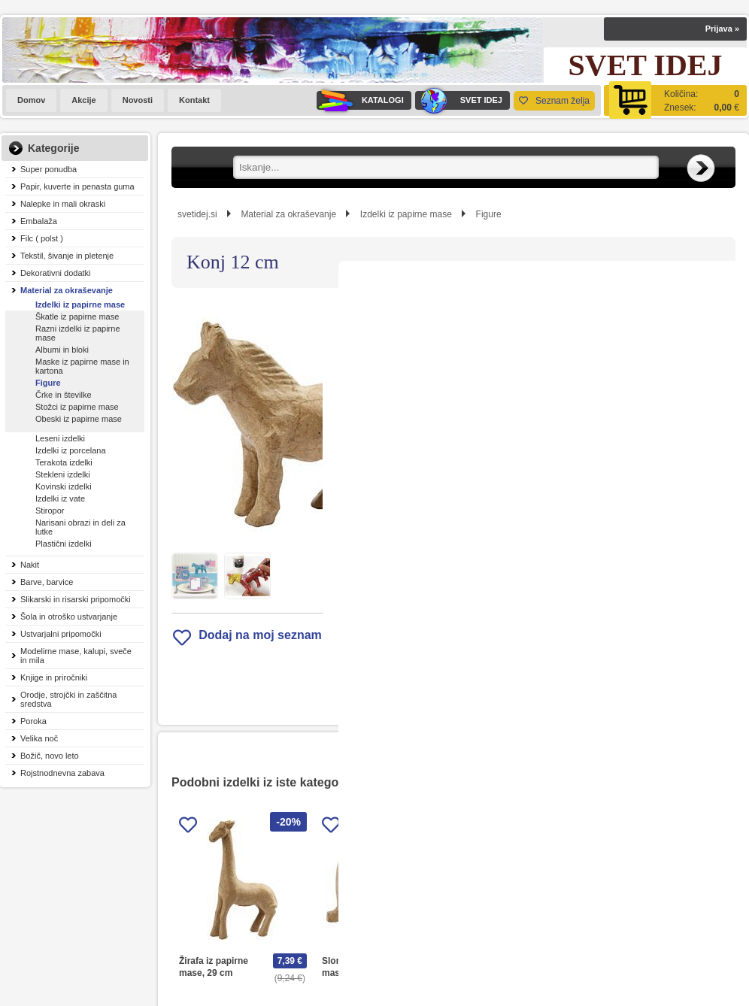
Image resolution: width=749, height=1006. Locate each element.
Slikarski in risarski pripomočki (75, 599)
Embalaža (38, 221)
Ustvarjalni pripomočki (61, 633)
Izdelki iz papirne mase (80, 304)
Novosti (138, 100)
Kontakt (194, 100)
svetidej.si (197, 214)
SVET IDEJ (458, 100)
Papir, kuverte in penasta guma (77, 186)
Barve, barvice (46, 581)
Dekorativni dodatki (55, 272)
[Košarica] (675, 100)
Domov (31, 100)
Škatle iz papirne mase (77, 316)
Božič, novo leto (49, 755)
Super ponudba (48, 169)
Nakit (29, 564)
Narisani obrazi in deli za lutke (80, 527)
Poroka (33, 721)
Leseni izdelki (60, 438)
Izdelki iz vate (60, 498)
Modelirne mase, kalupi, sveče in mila (76, 656)
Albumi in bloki (62, 349)
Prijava (722, 28)
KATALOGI (360, 100)
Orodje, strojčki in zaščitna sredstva (68, 699)
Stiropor (50, 510)
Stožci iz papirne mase (77, 406)
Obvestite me (506, 488)
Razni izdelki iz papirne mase (77, 333)
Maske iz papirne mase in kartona (82, 366)
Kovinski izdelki (63, 486)
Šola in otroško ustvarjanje (68, 616)
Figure (48, 382)
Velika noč (39, 738)
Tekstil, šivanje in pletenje (67, 255)
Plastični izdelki (63, 543)
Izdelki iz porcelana (70, 450)
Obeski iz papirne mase (78, 418)
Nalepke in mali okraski (62, 203)
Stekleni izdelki (62, 474)
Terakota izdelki (63, 462)
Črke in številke (63, 394)
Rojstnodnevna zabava (62, 772)
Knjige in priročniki (53, 677)
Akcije (83, 100)
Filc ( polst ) (41, 238)
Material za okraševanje (66, 290)
